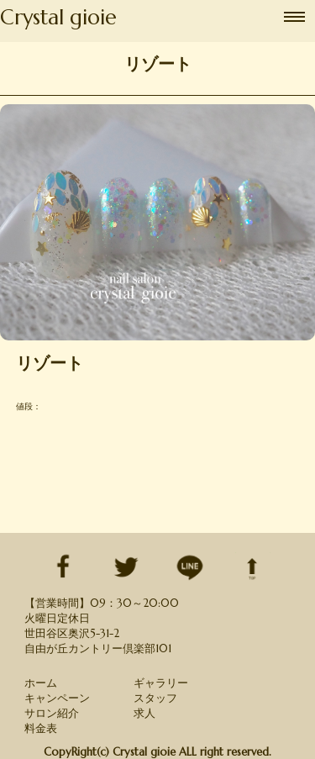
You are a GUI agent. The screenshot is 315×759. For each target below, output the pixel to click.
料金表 (40, 728)
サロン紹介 (51, 713)
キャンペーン (57, 698)
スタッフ (155, 698)
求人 (144, 713)
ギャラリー (161, 683)
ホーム (40, 683)
